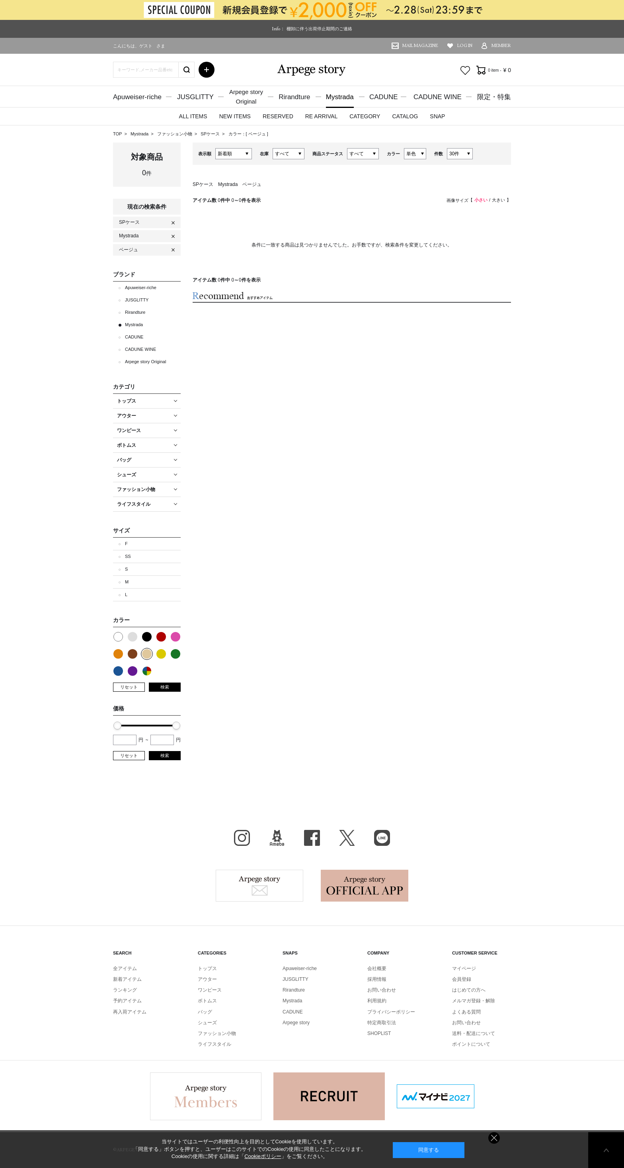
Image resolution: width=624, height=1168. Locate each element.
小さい (481, 200)
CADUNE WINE (437, 97)
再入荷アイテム (129, 1012)
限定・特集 (494, 97)
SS (128, 556)
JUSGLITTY (195, 97)
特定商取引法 (381, 1022)
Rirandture (294, 97)
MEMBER (501, 46)
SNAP (437, 116)
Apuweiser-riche (137, 97)
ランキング (125, 990)
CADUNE (383, 97)
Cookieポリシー (262, 1156)
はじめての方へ (469, 990)
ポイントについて (471, 1044)
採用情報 (376, 979)
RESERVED (278, 116)
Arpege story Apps (364, 886)
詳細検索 (206, 70)
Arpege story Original (145, 361)
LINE (382, 838)
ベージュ (257, 133)
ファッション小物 (175, 133)
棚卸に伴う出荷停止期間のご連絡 (319, 28)
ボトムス (207, 1001)
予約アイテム (127, 1001)
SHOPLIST (379, 1033)
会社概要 (376, 968)
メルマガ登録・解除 (473, 1001)
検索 (164, 687)
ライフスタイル (214, 1044)
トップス (207, 968)
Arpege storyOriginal (246, 96)
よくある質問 (466, 1012)
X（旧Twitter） (347, 838)
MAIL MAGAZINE (420, 46)
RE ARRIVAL (321, 116)
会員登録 (461, 979)
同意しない (494, 1138)
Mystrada (340, 97)
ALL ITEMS (193, 116)
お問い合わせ (381, 990)
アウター (207, 979)
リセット (129, 687)
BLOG (277, 838)
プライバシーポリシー (391, 1012)
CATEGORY (364, 116)
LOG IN (464, 46)
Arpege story (259, 886)
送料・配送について (473, 1033)
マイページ (464, 968)
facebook (312, 838)
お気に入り (465, 70)
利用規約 (376, 1001)
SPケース (211, 133)
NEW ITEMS (235, 116)
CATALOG (405, 116)
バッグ (205, 1012)
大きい (498, 200)
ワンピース (210, 990)
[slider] (117, 726)
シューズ (207, 1022)
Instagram (242, 838)
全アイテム (125, 968)
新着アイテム (127, 979)
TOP (117, 133)
